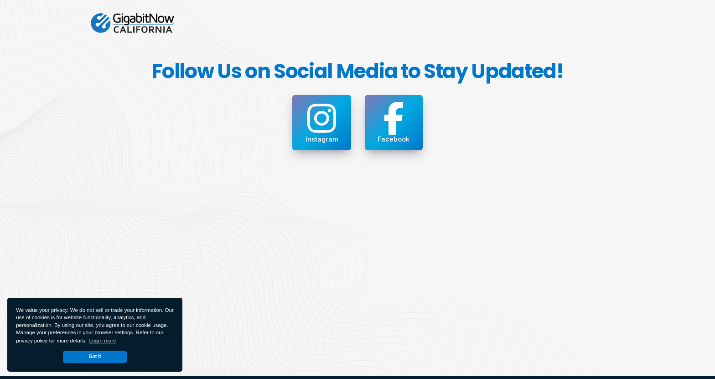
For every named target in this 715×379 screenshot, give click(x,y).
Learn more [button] (102, 340)
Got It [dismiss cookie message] (94, 356)
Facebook (393, 122)
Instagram (322, 122)
